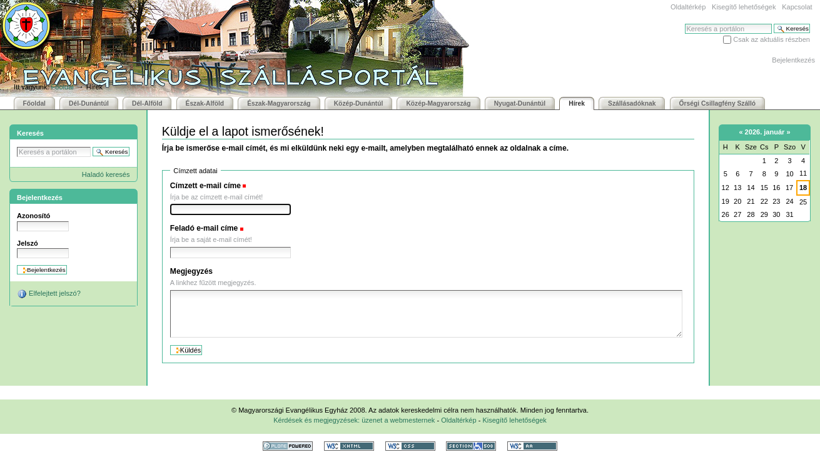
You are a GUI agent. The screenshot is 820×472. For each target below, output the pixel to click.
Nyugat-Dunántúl (520, 103)
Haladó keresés (106, 174)
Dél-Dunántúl (89, 103)
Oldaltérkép (688, 7)
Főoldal (62, 87)
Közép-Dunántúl (358, 103)
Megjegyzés (191, 271)
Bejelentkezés (793, 60)
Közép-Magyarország (438, 103)
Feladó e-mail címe (204, 228)
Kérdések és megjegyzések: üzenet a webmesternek (354, 420)
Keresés (684, 23)
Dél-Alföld (147, 103)
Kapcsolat (797, 7)
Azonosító (33, 215)
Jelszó (27, 243)
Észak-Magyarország (278, 103)
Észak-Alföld (205, 103)
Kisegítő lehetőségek (744, 7)
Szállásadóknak (631, 103)
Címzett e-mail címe (205, 185)
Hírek (577, 103)
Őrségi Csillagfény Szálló (717, 103)
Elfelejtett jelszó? (49, 294)
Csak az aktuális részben (771, 39)
